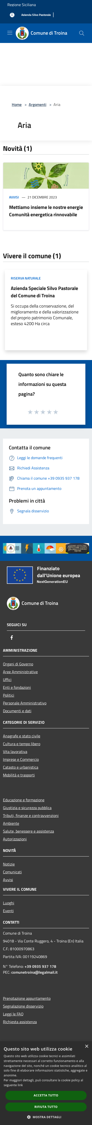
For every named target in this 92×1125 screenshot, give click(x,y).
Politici (8, 695)
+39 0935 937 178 (40, 966)
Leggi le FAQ (13, 1014)
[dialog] (46, 1083)
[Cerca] (82, 33)
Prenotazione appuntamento (27, 998)
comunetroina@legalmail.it (34, 972)
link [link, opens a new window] (20, 1085)
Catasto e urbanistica (20, 767)
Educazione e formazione (23, 800)
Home (17, 104)
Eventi (8, 911)
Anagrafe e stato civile (21, 736)
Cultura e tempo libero (21, 744)
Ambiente (11, 823)
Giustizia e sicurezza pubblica (27, 808)
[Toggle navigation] (10, 33)
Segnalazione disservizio (23, 1006)
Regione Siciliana (21, 5)
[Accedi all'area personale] (12, 15)
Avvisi (14, 197)
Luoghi (8, 903)
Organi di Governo (18, 664)
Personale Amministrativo (24, 703)
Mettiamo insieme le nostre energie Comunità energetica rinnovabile (46, 210)
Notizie (9, 864)
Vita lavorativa (15, 751)
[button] (46, 1117)
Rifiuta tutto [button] (46, 1107)
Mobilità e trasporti (19, 775)
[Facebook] (12, 637)
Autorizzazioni (15, 839)
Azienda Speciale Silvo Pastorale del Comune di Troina (44, 291)
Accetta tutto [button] (46, 1095)
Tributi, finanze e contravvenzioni (31, 815)
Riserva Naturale (26, 278)
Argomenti (37, 104)
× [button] (86, 1046)
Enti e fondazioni (17, 687)
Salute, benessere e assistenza (28, 831)
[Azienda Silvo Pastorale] (36, 15)
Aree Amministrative (20, 672)
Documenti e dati (17, 711)
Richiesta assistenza (20, 1022)
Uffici (7, 679)
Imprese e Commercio (21, 759)
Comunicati (12, 872)
